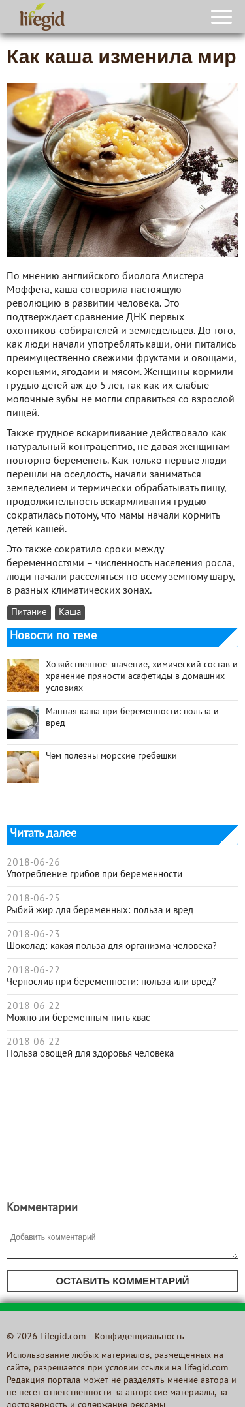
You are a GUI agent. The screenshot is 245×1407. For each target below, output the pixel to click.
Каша (70, 613)
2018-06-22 (33, 970)
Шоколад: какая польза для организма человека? (112, 946)
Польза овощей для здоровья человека (90, 1054)
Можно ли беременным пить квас (78, 1018)
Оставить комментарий (122, 1280)
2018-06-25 (33, 898)
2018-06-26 (33, 863)
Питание (29, 613)
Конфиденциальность (139, 1337)
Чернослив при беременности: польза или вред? (111, 982)
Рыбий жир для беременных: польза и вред (100, 910)
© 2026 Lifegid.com (46, 1337)
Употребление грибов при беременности (94, 874)
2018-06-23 (33, 934)
